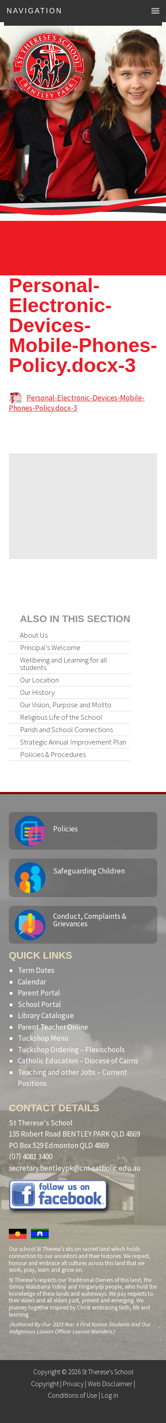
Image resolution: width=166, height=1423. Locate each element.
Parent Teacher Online (53, 1027)
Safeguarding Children (89, 871)
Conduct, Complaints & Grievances (90, 920)
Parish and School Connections (66, 729)
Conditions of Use (72, 1395)
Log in (109, 1395)
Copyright (45, 1383)
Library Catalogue (46, 1015)
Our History (37, 692)
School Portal (39, 1004)
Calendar (32, 982)
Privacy (73, 1383)
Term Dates (36, 970)
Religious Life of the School (61, 717)
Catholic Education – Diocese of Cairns (78, 1061)
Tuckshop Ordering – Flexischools (71, 1050)
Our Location (39, 680)
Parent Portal (39, 993)
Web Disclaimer (110, 1383)
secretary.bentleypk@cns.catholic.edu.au (75, 1168)
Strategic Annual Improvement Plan (73, 742)
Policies (65, 829)
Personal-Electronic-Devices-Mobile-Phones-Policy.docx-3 (77, 403)
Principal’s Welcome (50, 647)
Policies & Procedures (53, 754)
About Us (34, 635)
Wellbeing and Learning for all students (63, 663)
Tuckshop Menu (43, 1038)
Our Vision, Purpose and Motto (66, 705)
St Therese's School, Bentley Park (48, 66)
